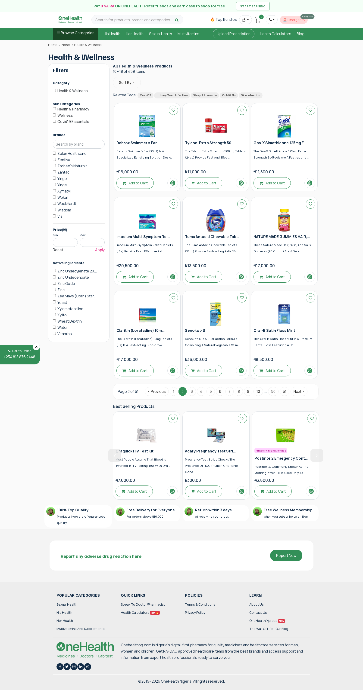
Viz (60, 216)
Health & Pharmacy (73, 109)
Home (52, 44)
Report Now (286, 555)
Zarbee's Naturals (72, 165)
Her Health (135, 33)
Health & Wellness (72, 90)
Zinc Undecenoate (73, 277)
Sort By (125, 82)
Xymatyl (64, 191)
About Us (256, 604)
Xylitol (62, 315)
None (66, 44)
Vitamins (64, 333)
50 (273, 391)
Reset (58, 249)
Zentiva (63, 159)
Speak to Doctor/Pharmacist (143, 604)
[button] (245, 19)
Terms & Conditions (200, 604)
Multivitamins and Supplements (80, 628)
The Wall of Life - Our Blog (268, 628)
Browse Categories (77, 32)
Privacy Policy (195, 612)
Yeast (62, 302)
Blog (300, 33)
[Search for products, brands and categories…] (134, 20)
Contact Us (258, 612)
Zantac (63, 172)
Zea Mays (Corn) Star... (77, 296)
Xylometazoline (70, 308)
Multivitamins (188, 33)
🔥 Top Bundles (223, 19)
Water (62, 327)
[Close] (36, 346)
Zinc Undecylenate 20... (77, 271)
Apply (100, 249)
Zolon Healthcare (72, 153)
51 (284, 391)
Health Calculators (275, 33)
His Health (112, 33)
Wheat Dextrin (69, 321)
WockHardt (66, 203)
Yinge (62, 178)
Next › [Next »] (299, 391)
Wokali (62, 197)
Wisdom (64, 210)
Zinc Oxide (66, 283)
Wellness (65, 115)
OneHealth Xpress (267, 620)
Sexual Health (160, 33)
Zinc (61, 289)
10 (258, 391)
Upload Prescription (233, 33)
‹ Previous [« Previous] (157, 391)
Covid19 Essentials (73, 121)
